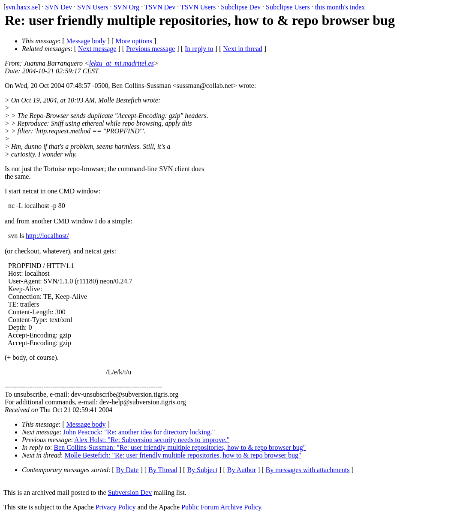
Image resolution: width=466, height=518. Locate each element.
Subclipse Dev (241, 7)
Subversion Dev (130, 492)
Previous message (150, 48)
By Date (127, 469)
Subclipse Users (288, 7)
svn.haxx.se (22, 7)
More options (133, 41)
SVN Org (126, 7)
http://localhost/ (47, 235)
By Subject (202, 469)
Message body (86, 41)
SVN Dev (58, 7)
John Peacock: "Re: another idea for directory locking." (139, 432)
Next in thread (242, 48)
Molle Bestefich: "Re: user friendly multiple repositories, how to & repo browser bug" (182, 455)
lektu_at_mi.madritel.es (121, 63)
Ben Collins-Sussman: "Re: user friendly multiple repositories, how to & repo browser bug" (180, 447)
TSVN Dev (159, 7)
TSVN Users (198, 7)
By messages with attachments (308, 469)
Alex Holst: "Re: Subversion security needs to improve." (151, 439)
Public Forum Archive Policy (221, 507)
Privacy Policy (116, 507)
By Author (241, 469)
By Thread (162, 469)
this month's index (340, 7)
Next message (97, 48)
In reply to (199, 48)
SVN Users (92, 7)
